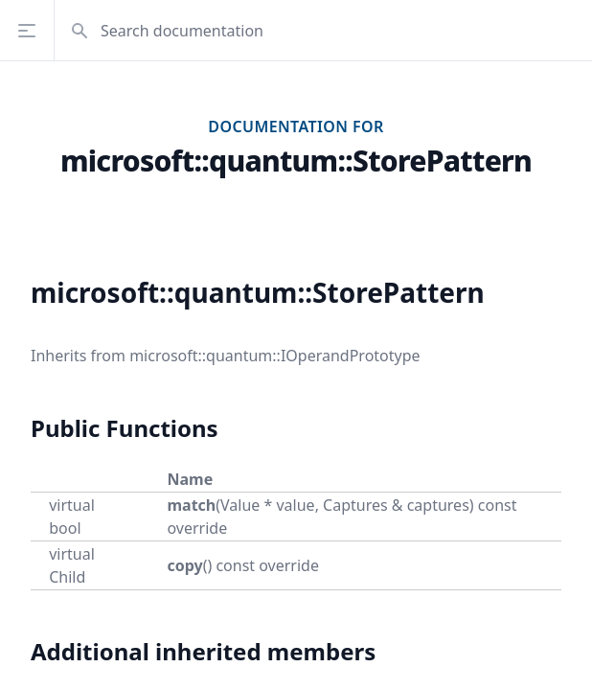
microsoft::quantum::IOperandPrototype (274, 355)
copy (184, 565)
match (191, 505)
